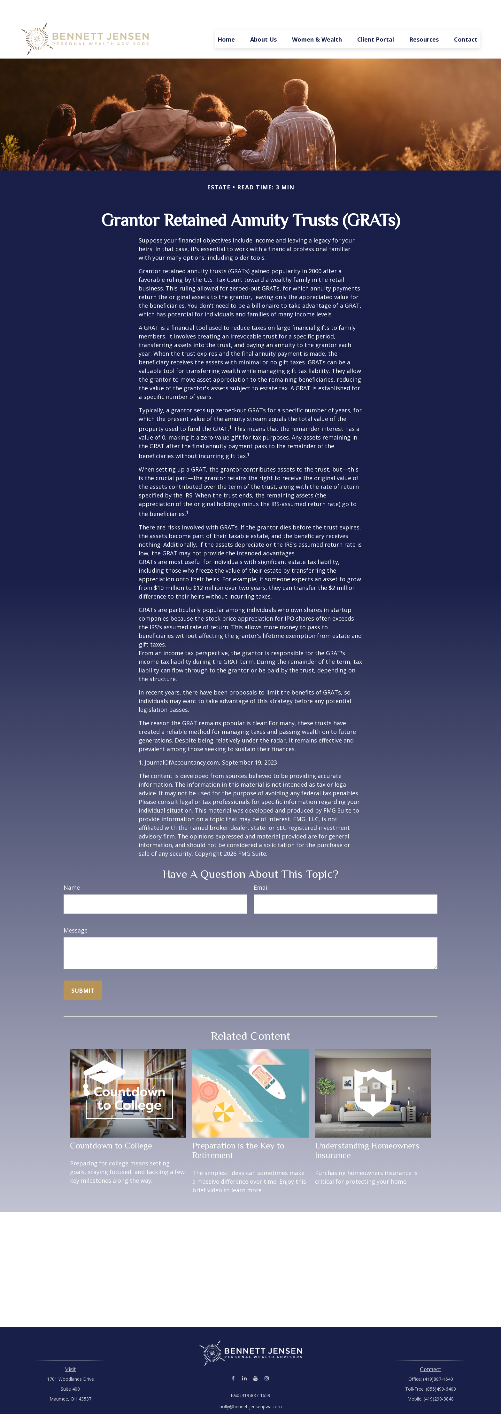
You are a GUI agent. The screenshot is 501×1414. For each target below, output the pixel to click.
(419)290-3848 (439, 1380)
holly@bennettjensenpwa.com (251, 1387)
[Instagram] (266, 1359)
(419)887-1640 (438, 1360)
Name (72, 868)
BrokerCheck (316, 1398)
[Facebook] (233, 1359)
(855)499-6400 (441, 1370)
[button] (226, 19)
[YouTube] (255, 1359)
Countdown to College (111, 1126)
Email (261, 868)
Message (76, 911)
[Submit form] (83, 971)
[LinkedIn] (244, 1359)
